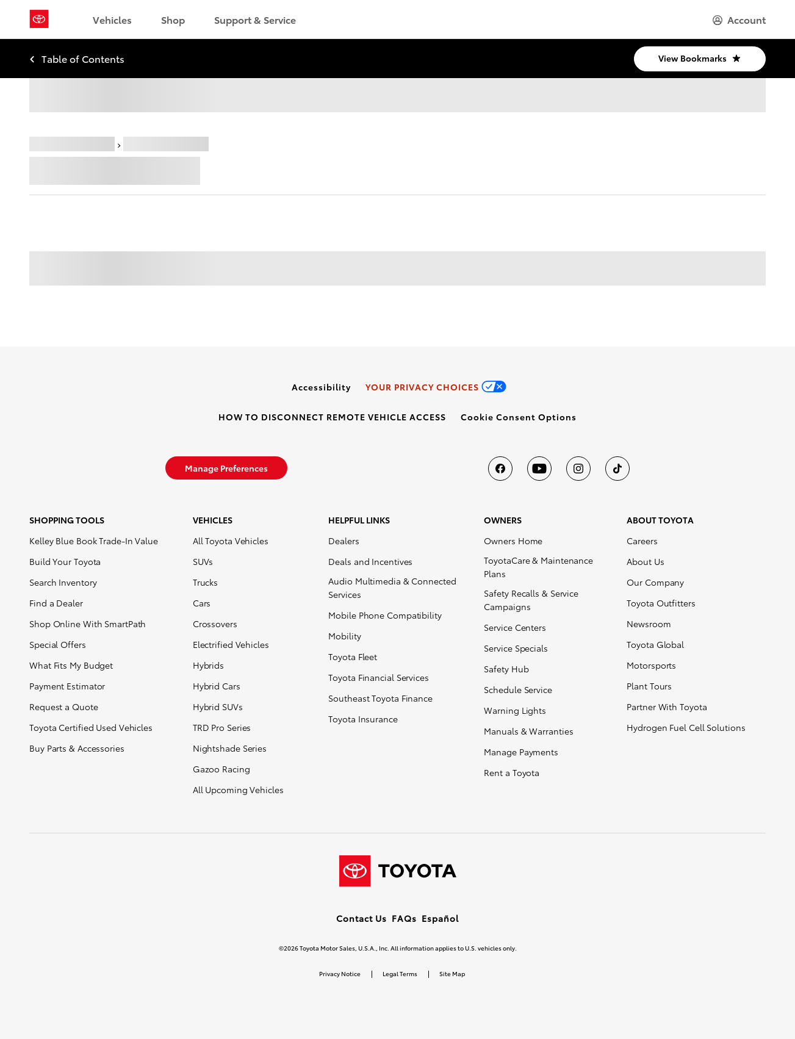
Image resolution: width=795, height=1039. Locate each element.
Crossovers (215, 623)
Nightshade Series (230, 748)
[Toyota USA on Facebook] (500, 468)
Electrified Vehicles (231, 644)
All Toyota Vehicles (230, 540)
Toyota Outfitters (661, 603)
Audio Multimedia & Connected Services (392, 587)
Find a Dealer (56, 603)
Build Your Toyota (65, 561)
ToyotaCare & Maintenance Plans (538, 567)
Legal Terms (400, 973)
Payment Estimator (67, 686)
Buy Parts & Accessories (76, 748)
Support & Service (255, 19)
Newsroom (649, 623)
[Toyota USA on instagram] (578, 468)
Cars (202, 603)
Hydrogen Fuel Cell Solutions (686, 727)
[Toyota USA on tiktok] (617, 468)
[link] (321, 387)
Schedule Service (518, 689)
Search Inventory (62, 582)
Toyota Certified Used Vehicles (91, 727)
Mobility (344, 636)
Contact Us (361, 918)
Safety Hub (506, 669)
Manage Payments (521, 752)
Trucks (205, 582)
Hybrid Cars (216, 686)
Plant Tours (649, 686)
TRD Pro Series (222, 727)
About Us (645, 561)
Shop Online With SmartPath (87, 623)
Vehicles (112, 19)
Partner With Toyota (667, 706)
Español (440, 918)
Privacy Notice (340, 973)
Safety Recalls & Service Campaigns (531, 600)
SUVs (203, 561)
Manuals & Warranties (528, 731)
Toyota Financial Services (378, 677)
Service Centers (515, 627)
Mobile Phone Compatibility (384, 615)
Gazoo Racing (221, 769)
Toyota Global (655, 644)
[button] (519, 417)
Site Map (452, 973)
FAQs (404, 918)
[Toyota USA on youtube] (539, 468)
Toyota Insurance (362, 719)
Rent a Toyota (511, 772)
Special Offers (57, 644)
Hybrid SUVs (218, 706)
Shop (173, 19)
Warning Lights (515, 710)
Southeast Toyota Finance (380, 698)
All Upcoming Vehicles (238, 789)
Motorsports (651, 665)
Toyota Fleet (352, 656)
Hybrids (208, 665)
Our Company (655, 582)
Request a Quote (63, 706)
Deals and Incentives (370, 561)
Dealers (343, 540)
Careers (642, 540)
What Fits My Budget (71, 665)
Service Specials (515, 648)
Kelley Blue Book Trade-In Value (93, 540)
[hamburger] (739, 19)
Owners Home (513, 540)
